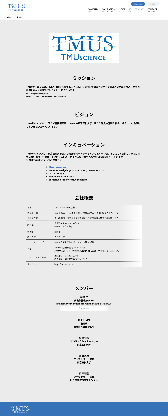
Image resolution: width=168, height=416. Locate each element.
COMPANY (93, 10)
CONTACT (152, 10)
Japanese (138, 4)
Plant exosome (57, 167)
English (153, 4)
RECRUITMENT (136, 10)
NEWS (122, 10)
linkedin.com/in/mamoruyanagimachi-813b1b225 (84, 297)
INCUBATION (108, 10)
